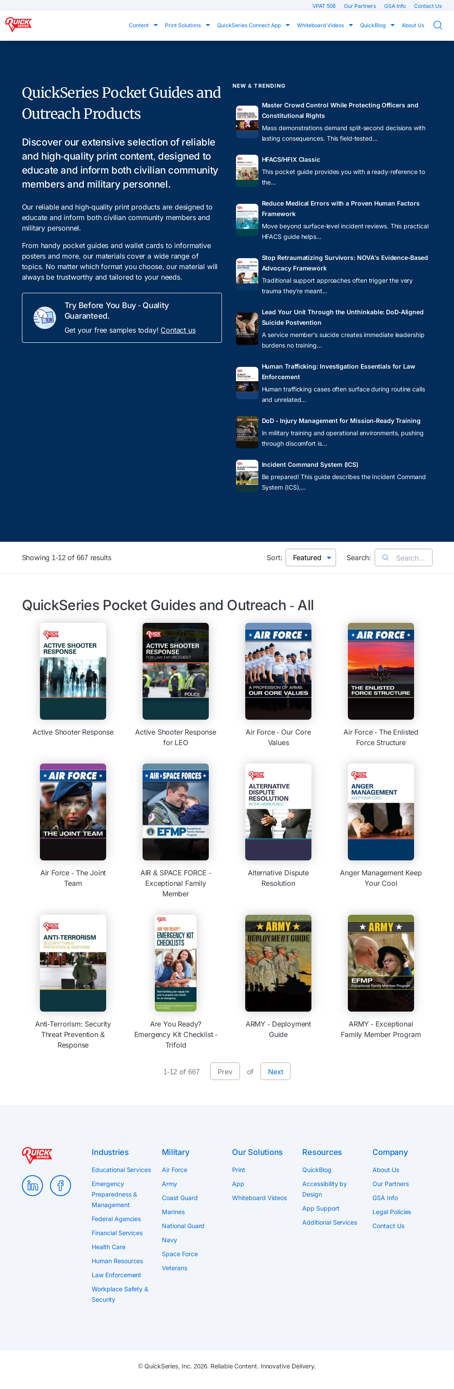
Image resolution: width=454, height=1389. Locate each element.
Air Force (174, 1169)
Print (238, 1169)
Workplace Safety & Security (120, 1294)
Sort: (274, 557)
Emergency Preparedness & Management (114, 1194)
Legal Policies (391, 1211)
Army (169, 1183)
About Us (413, 25)
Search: (359, 557)
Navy (169, 1239)
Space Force (179, 1254)
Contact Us (428, 6)
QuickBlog (373, 25)
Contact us (178, 330)
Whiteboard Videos (321, 25)
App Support (320, 1208)
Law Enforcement (116, 1275)
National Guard (183, 1225)
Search (443, 25)
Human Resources (117, 1261)
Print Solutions (183, 25)
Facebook (60, 1185)
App (238, 1183)
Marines (173, 1211)
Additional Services (329, 1222)
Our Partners (360, 6)
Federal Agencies (116, 1218)
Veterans (174, 1268)
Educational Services (121, 1169)
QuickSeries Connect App (249, 25)
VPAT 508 (324, 6)
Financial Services (117, 1232)
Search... (403, 558)
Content (139, 25)
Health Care (108, 1246)
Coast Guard (179, 1197)
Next (275, 1071)
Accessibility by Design (324, 1189)
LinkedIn (32, 1185)
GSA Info (395, 6)
